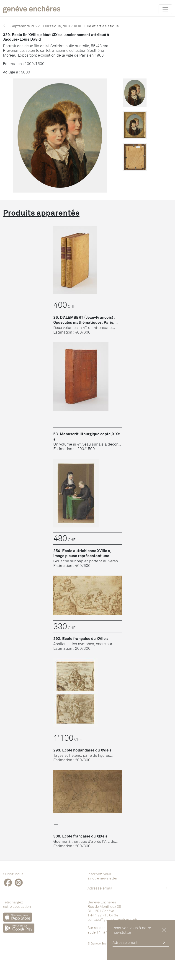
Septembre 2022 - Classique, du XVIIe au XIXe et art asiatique (61, 25)
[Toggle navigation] (165, 9)
